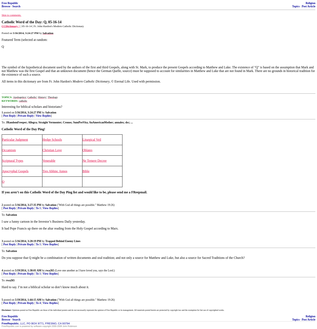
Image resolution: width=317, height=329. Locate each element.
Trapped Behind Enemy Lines (62, 241)
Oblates (87, 150)
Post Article (308, 6)
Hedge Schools (52, 139)
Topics (296, 6)
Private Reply (26, 115)
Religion (310, 3)
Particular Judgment (15, 139)
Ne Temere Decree (94, 160)
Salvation (50, 112)
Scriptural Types (12, 160)
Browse (6, 6)
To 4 (38, 303)
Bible (86, 171)
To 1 (38, 208)
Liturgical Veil (91, 139)
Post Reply (9, 115)
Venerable (48, 160)
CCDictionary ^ (11, 26)
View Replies (43, 115)
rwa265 (49, 270)
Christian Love (52, 150)
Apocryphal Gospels (15, 171)
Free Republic (10, 3)
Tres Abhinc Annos (54, 171)
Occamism (9, 150)
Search (16, 6)
